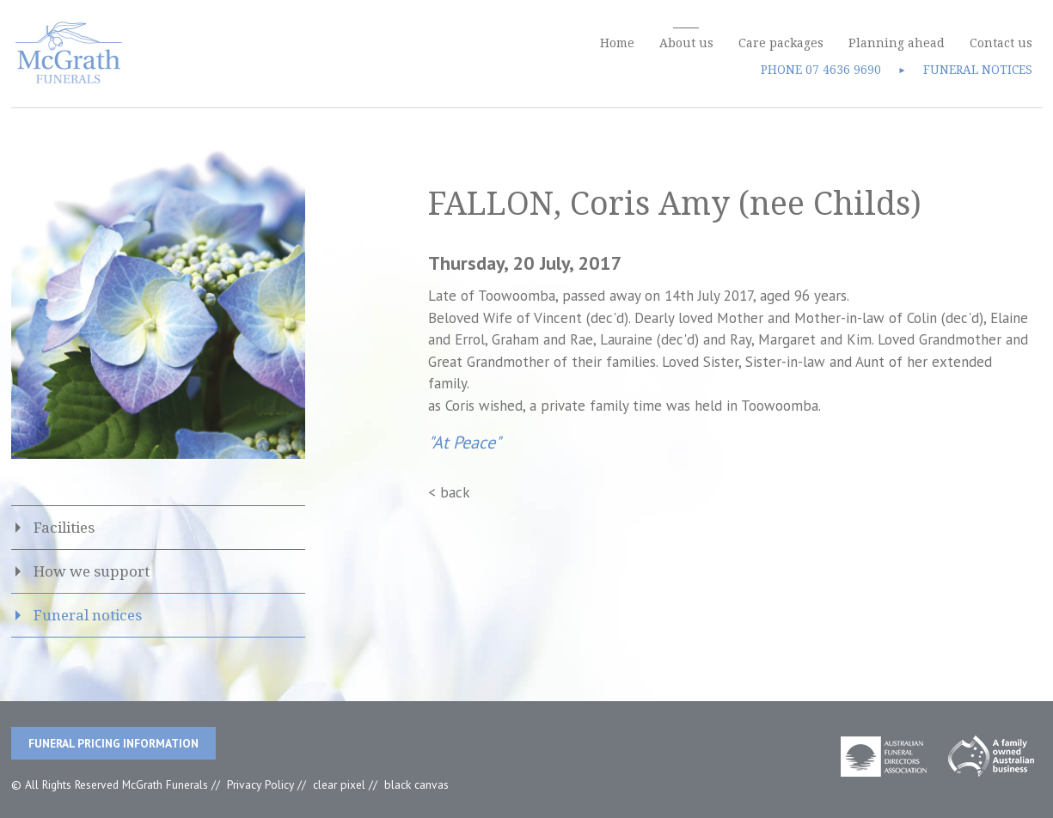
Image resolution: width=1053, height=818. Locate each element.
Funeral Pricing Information (113, 743)
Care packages (780, 43)
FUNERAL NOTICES (977, 69)
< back (449, 492)
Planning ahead (896, 43)
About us (686, 43)
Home (617, 43)
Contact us (1001, 43)
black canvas (416, 784)
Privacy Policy (260, 784)
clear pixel (339, 784)
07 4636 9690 (843, 69)
